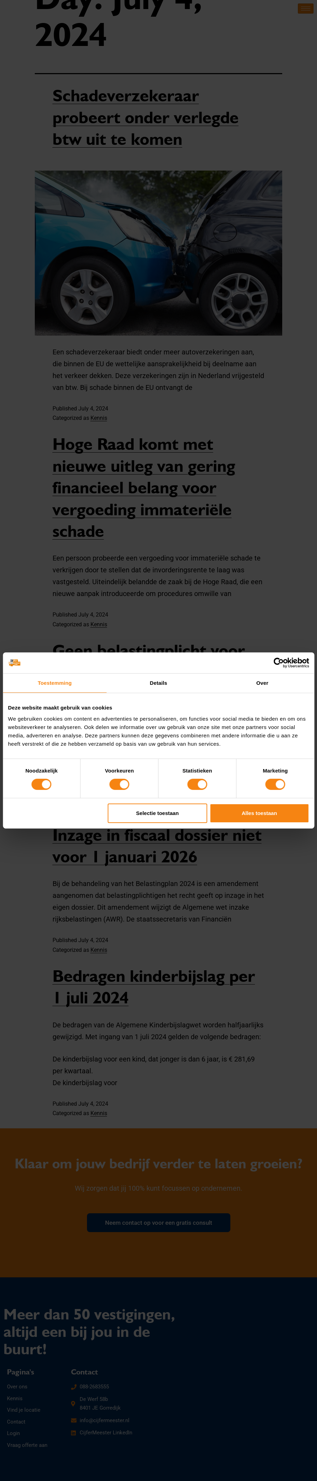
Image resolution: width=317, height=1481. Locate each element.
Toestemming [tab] (55, 683)
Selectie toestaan (157, 813)
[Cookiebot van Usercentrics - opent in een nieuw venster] (278, 663)
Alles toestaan (259, 813)
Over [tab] (262, 683)
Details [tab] (158, 683)
